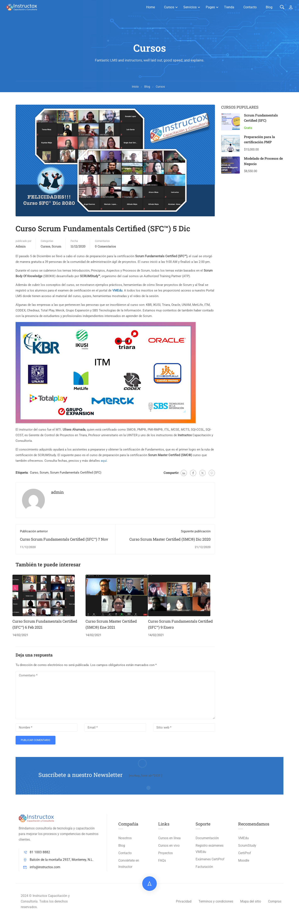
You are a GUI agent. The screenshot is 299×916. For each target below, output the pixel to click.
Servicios (190, 7)
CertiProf (244, 853)
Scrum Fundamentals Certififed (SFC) (75, 472)
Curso (34, 472)
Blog (269, 7)
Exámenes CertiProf (210, 859)
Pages (210, 7)
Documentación (207, 838)
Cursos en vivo (169, 845)
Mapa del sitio (250, 901)
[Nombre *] (46, 727)
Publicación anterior (34, 531)
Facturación (204, 867)
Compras (274, 901)
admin (21, 246)
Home (150, 7)
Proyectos (165, 853)
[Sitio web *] (184, 727)
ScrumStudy (247, 845)
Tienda (229, 7)
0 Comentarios (105, 246)
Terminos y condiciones (216, 901)
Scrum (56, 246)
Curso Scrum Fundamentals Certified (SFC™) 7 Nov (64, 539)
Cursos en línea (169, 838)
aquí (104, 461)
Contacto (250, 7)
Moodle (243, 860)
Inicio (135, 86)
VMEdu (243, 838)
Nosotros (125, 838)
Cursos (169, 7)
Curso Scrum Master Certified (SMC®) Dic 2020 (170, 539)
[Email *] (115, 727)
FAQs (162, 860)
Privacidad (183, 901)
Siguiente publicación (196, 531)
